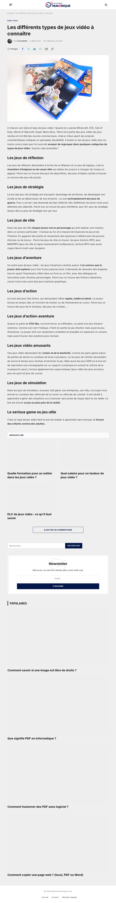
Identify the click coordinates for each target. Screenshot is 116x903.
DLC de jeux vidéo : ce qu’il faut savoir (29, 516)
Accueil (10, 13)
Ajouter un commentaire (58, 530)
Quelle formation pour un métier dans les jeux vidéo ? (29, 475)
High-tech (12, 21)
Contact (55, 897)
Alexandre (22, 41)
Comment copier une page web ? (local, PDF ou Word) (45, 875)
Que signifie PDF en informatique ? (32, 738)
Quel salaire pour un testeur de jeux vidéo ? (82, 475)
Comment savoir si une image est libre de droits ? (42, 670)
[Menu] (10, 4)
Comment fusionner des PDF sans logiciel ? (38, 806)
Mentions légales (69, 897)
